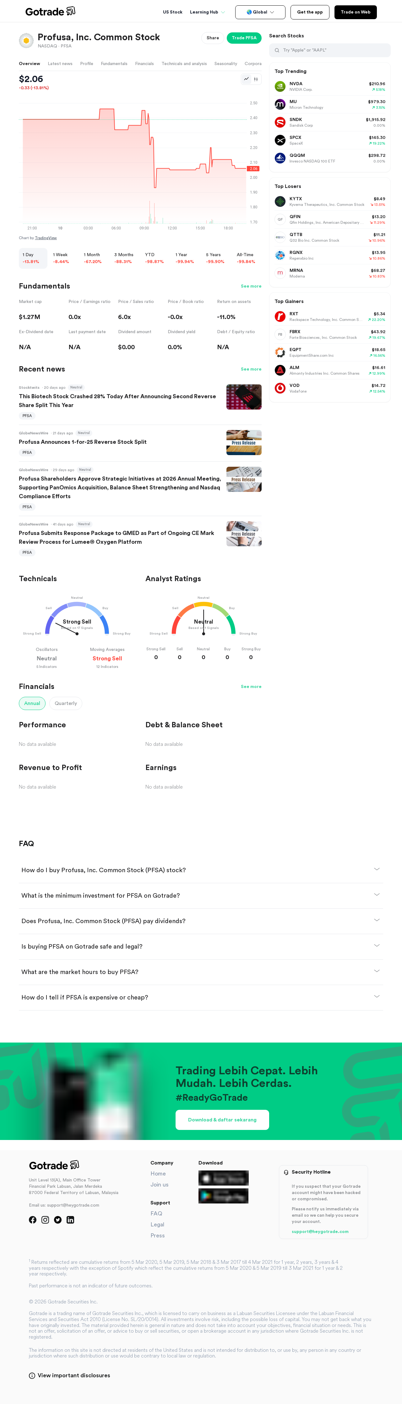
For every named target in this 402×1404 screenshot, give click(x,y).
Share (213, 38)
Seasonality (226, 64)
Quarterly (66, 703)
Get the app (310, 12)
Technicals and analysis (184, 64)
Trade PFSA (244, 38)
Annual (32, 703)
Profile (86, 64)
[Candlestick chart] (256, 79)
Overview (29, 64)
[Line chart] (246, 79)
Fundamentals (114, 64)
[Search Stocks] (334, 50)
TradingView (46, 238)
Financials (144, 64)
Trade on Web (356, 12)
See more (251, 286)
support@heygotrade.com (320, 1232)
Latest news (60, 64)
